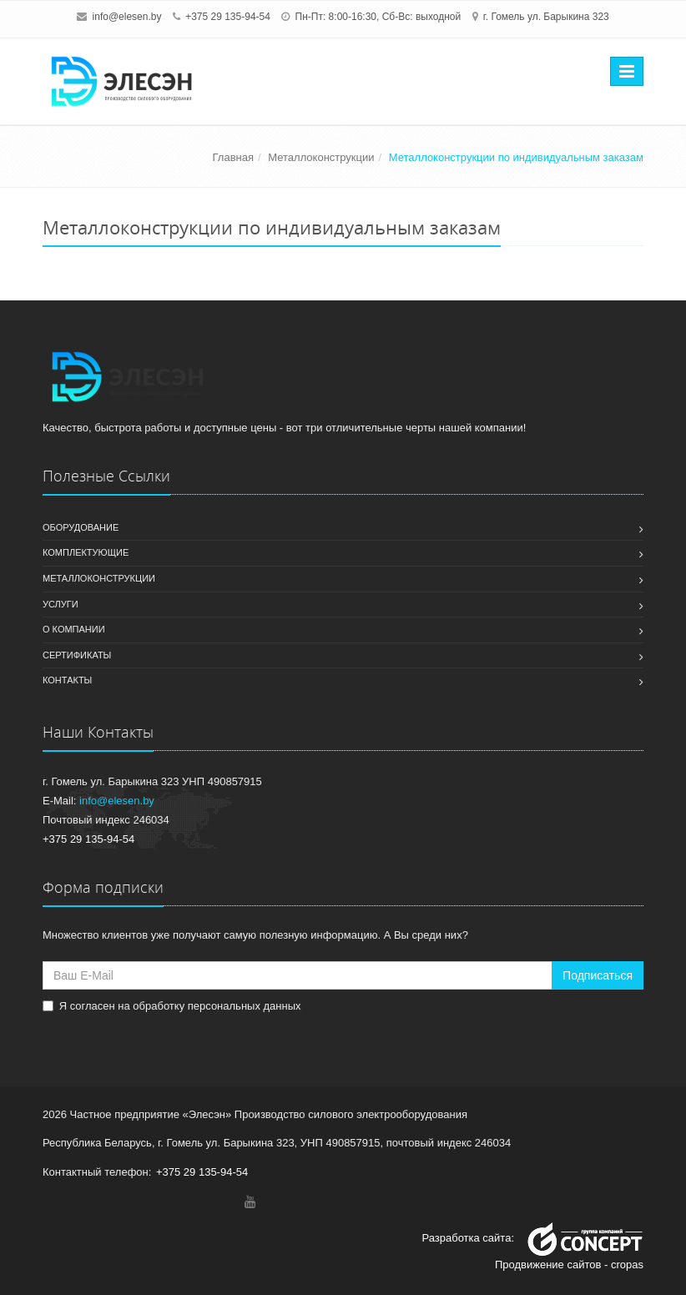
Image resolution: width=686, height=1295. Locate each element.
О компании (74, 629)
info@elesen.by (127, 17)
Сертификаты (77, 655)
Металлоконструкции (99, 578)
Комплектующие (86, 552)
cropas (627, 1264)
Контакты (67, 680)
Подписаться (597, 975)
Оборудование (81, 527)
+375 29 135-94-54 (227, 17)
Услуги (60, 604)
